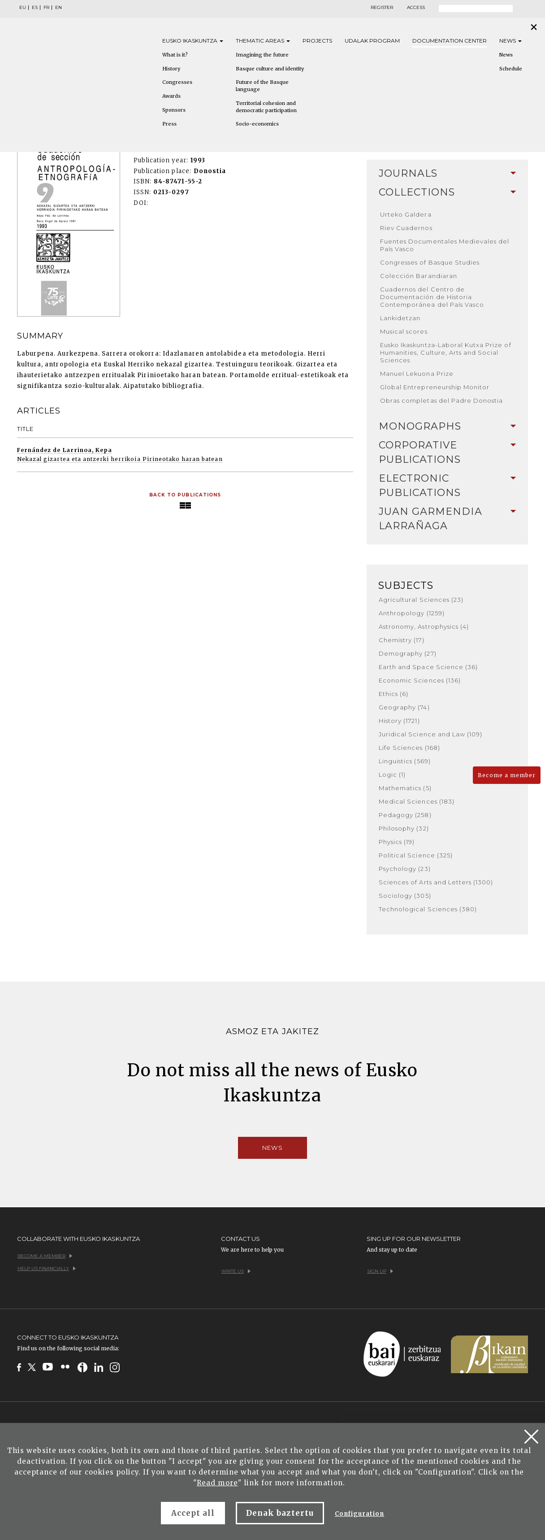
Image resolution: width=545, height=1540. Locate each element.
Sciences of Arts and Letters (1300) (436, 882)
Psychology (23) (405, 868)
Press (169, 124)
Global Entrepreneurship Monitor (434, 387)
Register (382, 7)
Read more (217, 1483)
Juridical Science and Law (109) (430, 734)
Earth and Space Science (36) (428, 666)
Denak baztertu (280, 1513)
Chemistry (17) (401, 640)
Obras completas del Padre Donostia (441, 400)
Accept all (193, 1513)
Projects (317, 40)
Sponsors (174, 110)
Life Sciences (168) (409, 747)
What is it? (175, 55)
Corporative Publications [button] (447, 452)
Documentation (449, 40)
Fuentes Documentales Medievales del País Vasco (444, 245)
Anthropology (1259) (412, 613)
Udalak (372, 40)
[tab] (447, 173)
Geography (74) (404, 707)
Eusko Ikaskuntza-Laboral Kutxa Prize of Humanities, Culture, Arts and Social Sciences (445, 352)
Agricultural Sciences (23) (421, 599)
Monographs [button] (447, 426)
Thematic (263, 40)
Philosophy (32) (404, 828)
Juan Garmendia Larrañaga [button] (447, 518)
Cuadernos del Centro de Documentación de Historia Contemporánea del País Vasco (432, 297)
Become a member (507, 775)
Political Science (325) (416, 855)
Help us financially (46, 1268)
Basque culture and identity (270, 68)
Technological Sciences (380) (428, 909)
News (510, 40)
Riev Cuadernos (406, 227)
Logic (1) (392, 774)
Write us (236, 1271)
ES (35, 7)
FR (46, 7)
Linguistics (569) (405, 761)
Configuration (360, 1514)
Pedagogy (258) (405, 814)
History (171, 68)
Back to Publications (185, 495)
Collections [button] (447, 192)
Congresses (177, 82)
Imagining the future (262, 55)
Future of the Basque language (262, 85)
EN (58, 7)
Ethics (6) (393, 693)
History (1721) (399, 720)
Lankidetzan (400, 318)
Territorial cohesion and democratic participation (266, 106)
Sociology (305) (405, 895)
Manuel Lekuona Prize (417, 373)
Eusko (192, 40)
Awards (171, 96)
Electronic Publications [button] (447, 485)
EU (22, 7)
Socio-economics (257, 124)
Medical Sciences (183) (416, 801)
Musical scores (404, 331)
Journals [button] (447, 173)
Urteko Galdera (406, 214)
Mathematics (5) (405, 788)
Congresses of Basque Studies (430, 262)
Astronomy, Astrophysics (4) (424, 626)
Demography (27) (408, 653)
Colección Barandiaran (418, 275)
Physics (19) (397, 841)
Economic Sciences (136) (420, 680)
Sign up (380, 1271)
